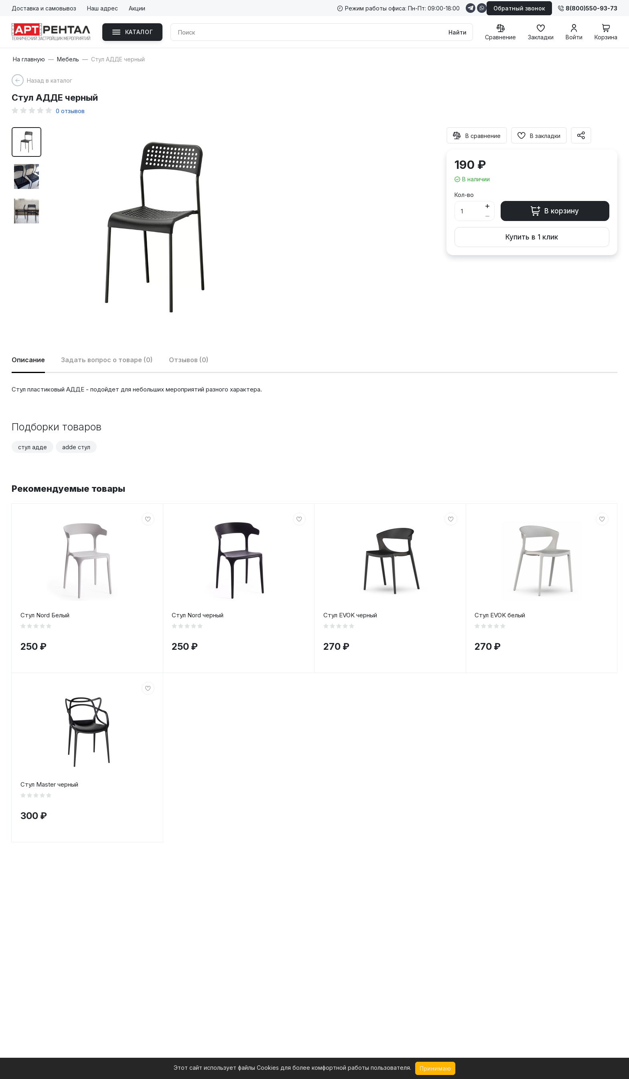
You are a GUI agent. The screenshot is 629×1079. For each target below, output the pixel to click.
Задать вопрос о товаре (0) (107, 360)
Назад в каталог (49, 80)
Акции (137, 8)
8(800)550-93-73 (587, 8)
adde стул (76, 447)
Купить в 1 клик (531, 237)
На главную (29, 59)
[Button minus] (488, 216)
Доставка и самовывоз (44, 8)
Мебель (68, 59)
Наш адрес (102, 8)
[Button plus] (488, 206)
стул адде (32, 447)
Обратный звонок (519, 8)
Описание (28, 360)
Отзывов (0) (189, 360)
